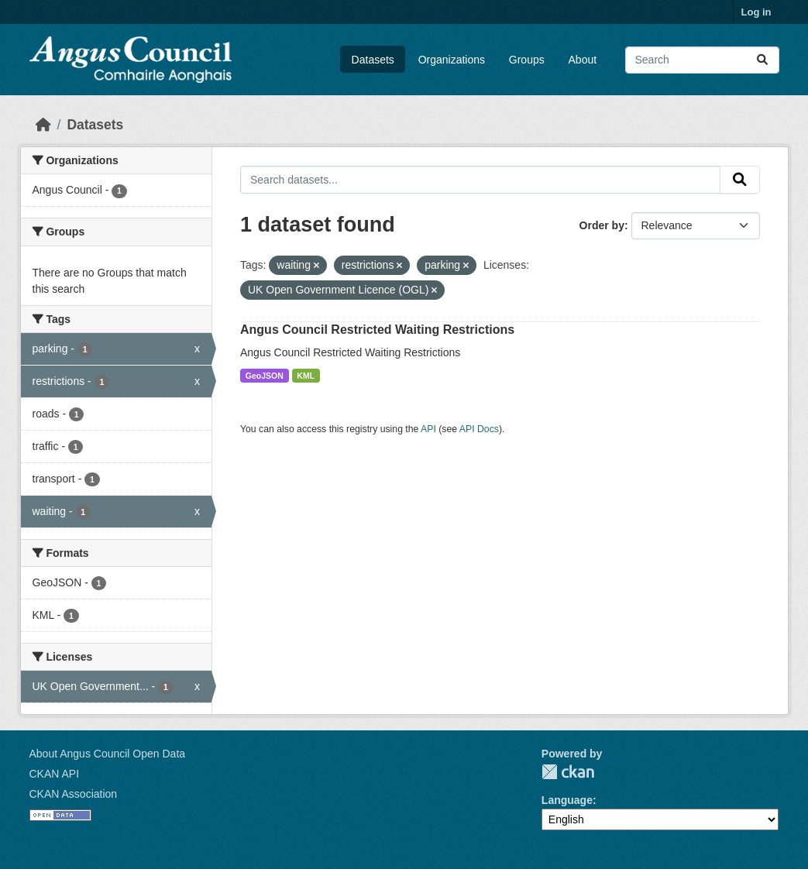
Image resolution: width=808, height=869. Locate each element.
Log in (756, 12)
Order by (601, 225)
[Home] (43, 124)
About (583, 59)
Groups (527, 59)
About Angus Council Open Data (107, 753)
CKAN (568, 772)
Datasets (373, 59)
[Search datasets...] (702, 60)
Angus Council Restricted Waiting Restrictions (377, 329)
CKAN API (54, 774)
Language (567, 800)
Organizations (451, 59)
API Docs (479, 429)
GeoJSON (265, 375)
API (428, 429)
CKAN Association (73, 794)
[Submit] (762, 60)
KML (306, 375)
